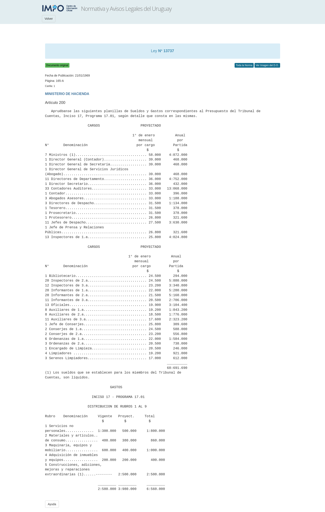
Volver (49, 18)
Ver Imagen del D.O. (267, 65)
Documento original (57, 65)
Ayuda (52, 504)
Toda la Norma (244, 65)
